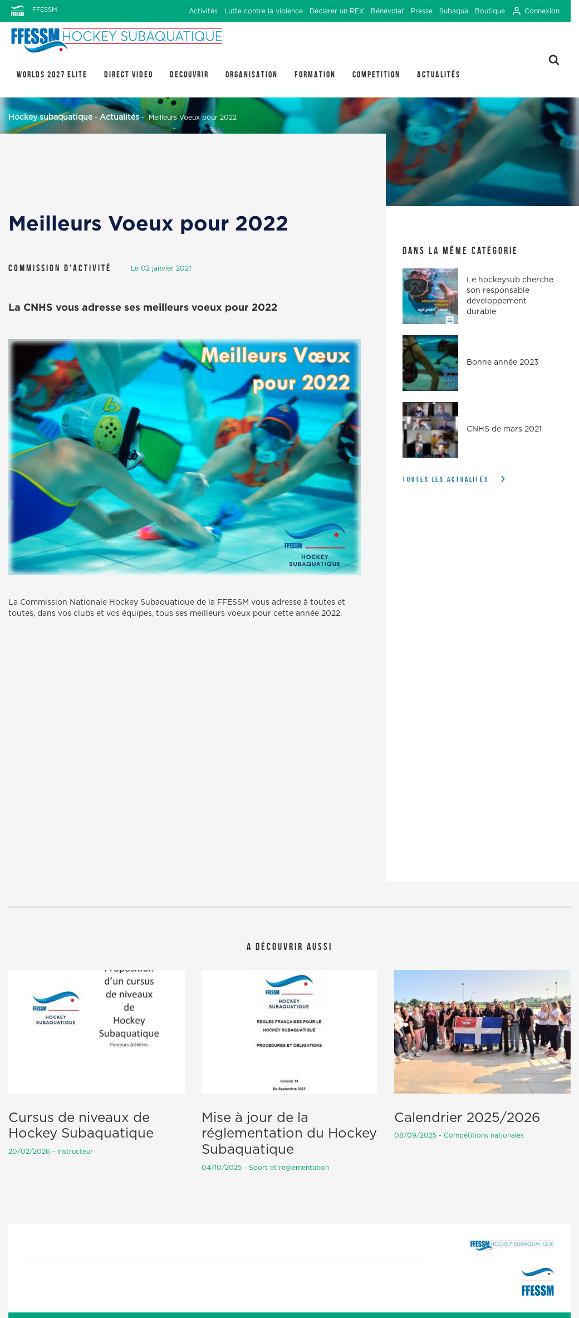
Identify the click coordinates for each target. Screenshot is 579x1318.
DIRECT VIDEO (128, 74)
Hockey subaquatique (50, 117)
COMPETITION (376, 74)
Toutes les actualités (446, 479)
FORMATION (315, 74)
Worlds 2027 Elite (52, 74)
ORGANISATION (251, 74)
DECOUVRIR (189, 74)
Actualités (438, 74)
